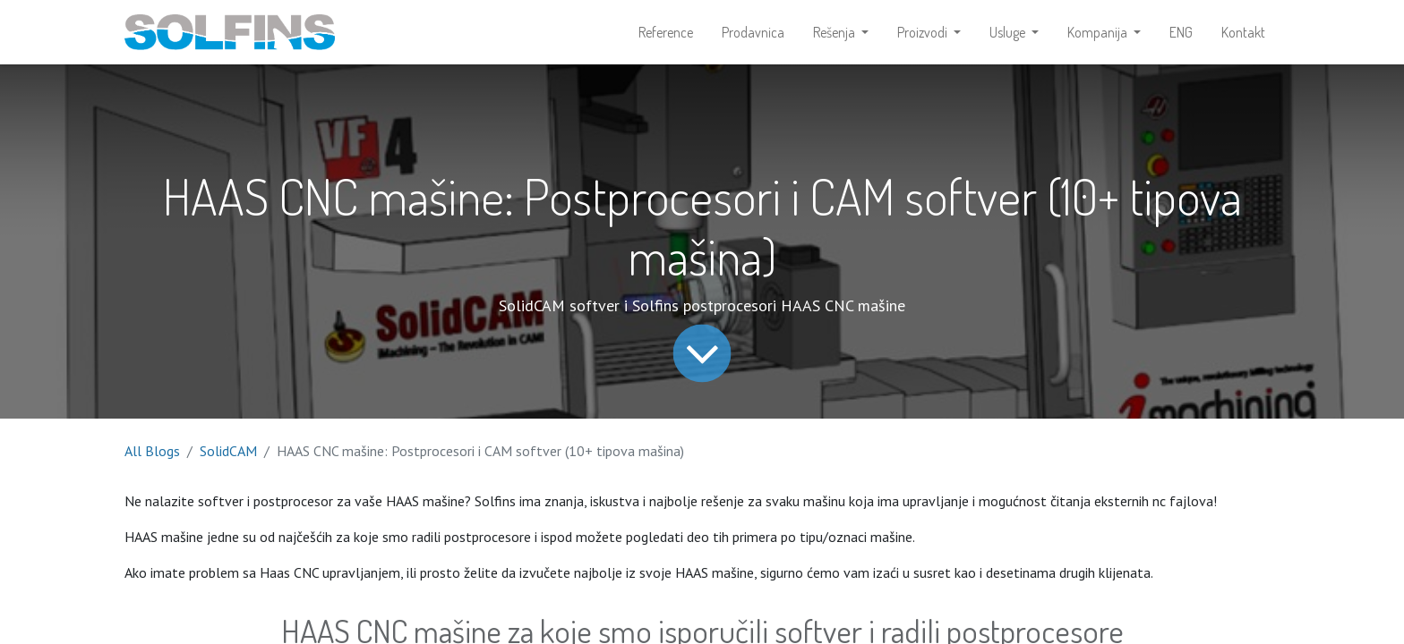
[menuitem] (665, 32)
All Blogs (152, 451)
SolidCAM (228, 451)
